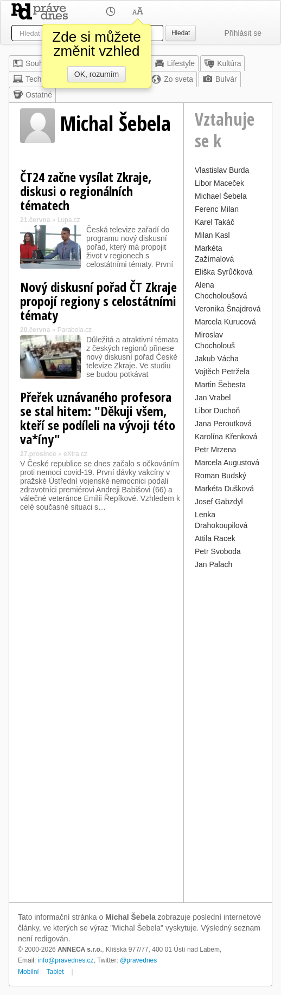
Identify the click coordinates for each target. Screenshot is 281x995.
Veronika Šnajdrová (227, 308)
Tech (27, 79)
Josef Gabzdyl (219, 501)
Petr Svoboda (218, 551)
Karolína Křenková (226, 436)
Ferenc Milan (217, 209)
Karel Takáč (214, 222)
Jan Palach (213, 564)
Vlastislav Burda (222, 170)
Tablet (55, 972)
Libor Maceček (219, 183)
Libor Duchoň (217, 410)
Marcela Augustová (227, 462)
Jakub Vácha (217, 358)
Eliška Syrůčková (224, 272)
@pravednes (138, 960)
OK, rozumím (96, 74)
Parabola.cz (75, 330)
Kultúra (222, 63)
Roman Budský (220, 475)
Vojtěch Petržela (222, 371)
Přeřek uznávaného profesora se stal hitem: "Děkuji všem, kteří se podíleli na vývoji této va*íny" (97, 418)
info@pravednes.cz (66, 960)
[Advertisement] (228, 734)
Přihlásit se (243, 33)
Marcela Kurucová (225, 321)
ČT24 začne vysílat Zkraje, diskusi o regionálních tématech (85, 191)
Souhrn (31, 63)
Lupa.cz (69, 220)
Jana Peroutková (223, 423)
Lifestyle (174, 63)
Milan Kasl (212, 235)
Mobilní (28, 972)
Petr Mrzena (215, 449)
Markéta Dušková (224, 488)
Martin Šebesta (220, 384)
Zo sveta (172, 79)
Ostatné (32, 94)
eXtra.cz (75, 454)
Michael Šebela (221, 196)
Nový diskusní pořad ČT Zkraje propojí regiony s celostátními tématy (98, 301)
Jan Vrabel (213, 397)
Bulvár (219, 79)
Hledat (180, 33)
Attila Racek (215, 538)
